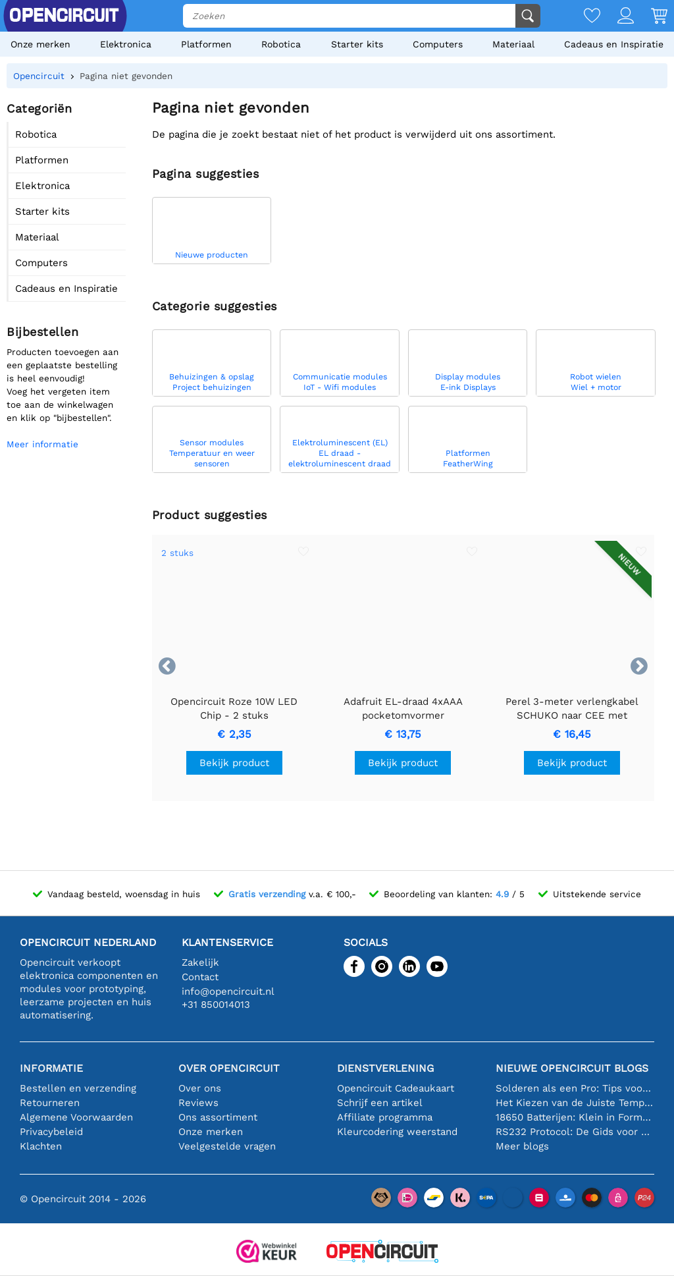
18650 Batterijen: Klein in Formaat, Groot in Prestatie (575, 1117)
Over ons (199, 1088)
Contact (200, 977)
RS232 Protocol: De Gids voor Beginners (575, 1132)
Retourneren (50, 1103)
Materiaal (513, 44)
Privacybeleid (51, 1132)
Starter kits (357, 44)
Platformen (206, 44)
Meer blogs (522, 1146)
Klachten (41, 1146)
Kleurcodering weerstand (397, 1132)
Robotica (281, 44)
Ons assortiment (217, 1117)
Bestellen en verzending (78, 1088)
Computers (438, 44)
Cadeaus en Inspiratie (613, 44)
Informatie (51, 1068)
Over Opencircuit (229, 1068)
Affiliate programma (384, 1117)
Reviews (198, 1103)
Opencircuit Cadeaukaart (395, 1088)
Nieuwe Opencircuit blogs (572, 1068)
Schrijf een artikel (380, 1103)
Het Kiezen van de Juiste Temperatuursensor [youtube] (575, 1103)
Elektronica (125, 44)
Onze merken (40, 44)
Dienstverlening (385, 1068)
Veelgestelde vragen (227, 1146)
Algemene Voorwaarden (76, 1117)
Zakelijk (200, 962)
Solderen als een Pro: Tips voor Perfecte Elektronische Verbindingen (575, 1088)
